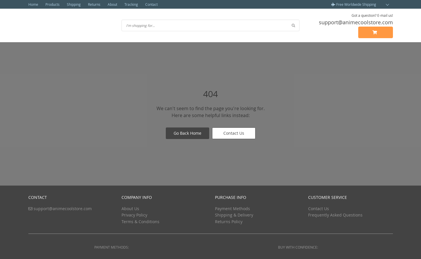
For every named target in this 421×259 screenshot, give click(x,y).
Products (52, 4)
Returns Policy (228, 221)
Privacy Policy (134, 215)
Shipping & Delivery (234, 215)
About (112, 4)
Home (33, 4)
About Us (130, 208)
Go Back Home (187, 133)
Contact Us (233, 133)
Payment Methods (232, 208)
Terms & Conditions (140, 221)
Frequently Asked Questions (335, 215)
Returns (94, 4)
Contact (151, 4)
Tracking (131, 4)
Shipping (74, 4)
